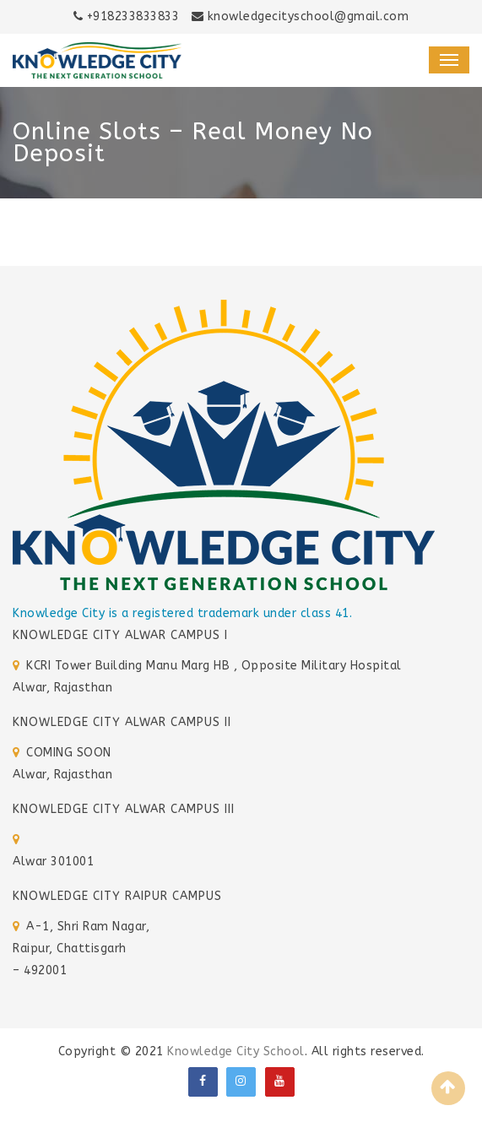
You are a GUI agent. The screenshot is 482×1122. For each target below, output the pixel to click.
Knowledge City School (236, 1051)
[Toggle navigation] (449, 59)
